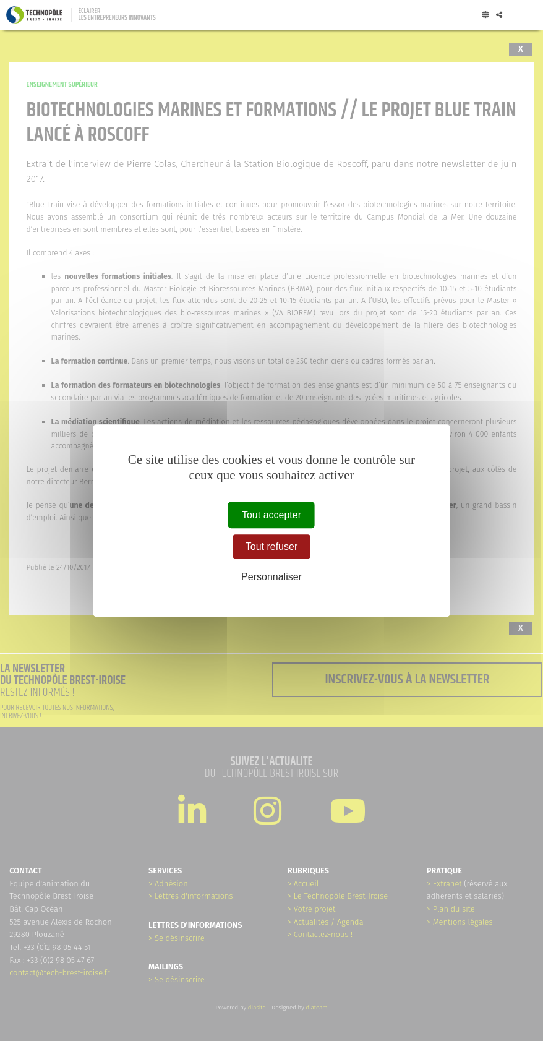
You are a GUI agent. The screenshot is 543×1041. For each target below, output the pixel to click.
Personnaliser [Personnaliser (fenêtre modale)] (271, 577)
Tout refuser (271, 546)
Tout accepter (271, 515)
